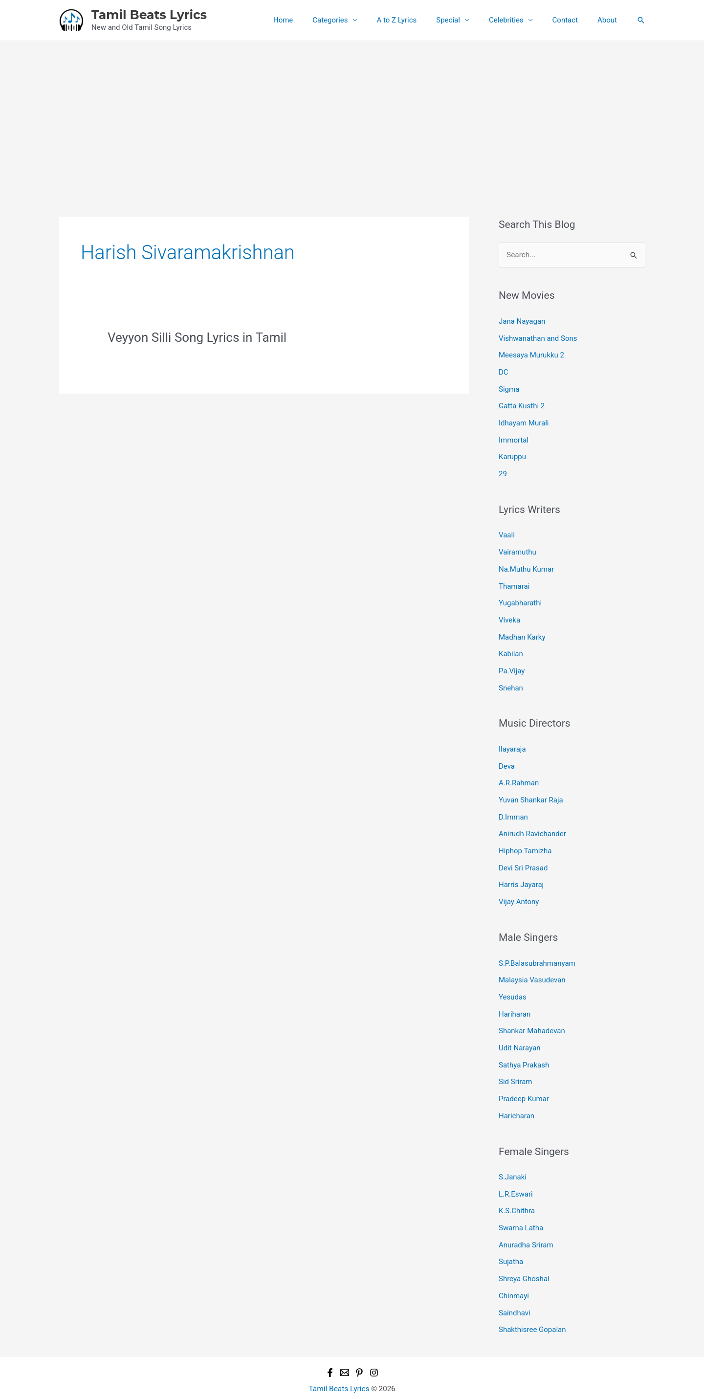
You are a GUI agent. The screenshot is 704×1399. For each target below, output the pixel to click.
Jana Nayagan (522, 320)
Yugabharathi (520, 596)
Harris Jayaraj (521, 871)
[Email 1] (344, 1349)
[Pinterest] (359, 1349)
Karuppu (512, 452)
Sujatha (511, 1241)
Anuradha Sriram (526, 1224)
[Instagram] (374, 1349)
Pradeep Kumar (524, 1081)
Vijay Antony (519, 888)
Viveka (509, 612)
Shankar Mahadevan (532, 1015)
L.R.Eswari (516, 1175)
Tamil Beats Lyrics (149, 14)
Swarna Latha (521, 1208)
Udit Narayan (520, 1031)
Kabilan (511, 646)
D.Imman (513, 805)
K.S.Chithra (517, 1191)
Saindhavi (514, 1290)
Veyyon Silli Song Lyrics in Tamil (197, 337)
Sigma (509, 386)
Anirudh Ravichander (532, 822)
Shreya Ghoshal (524, 1257)
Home (315, 20)
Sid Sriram (515, 1064)
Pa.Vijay (512, 662)
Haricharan (516, 1097)
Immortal (513, 436)
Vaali (507, 530)
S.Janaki (513, 1158)
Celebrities (518, 20)
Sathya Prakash (524, 1048)
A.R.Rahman (519, 772)
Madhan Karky (522, 629)
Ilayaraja (512, 739)
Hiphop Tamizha (525, 838)
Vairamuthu (517, 546)
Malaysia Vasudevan (532, 965)
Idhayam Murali (524, 420)
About (609, 20)
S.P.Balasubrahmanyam (537, 949)
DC (503, 370)
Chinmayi (514, 1274)
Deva (507, 756)
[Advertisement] (352, 114)
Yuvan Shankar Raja (531, 789)
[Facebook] (330, 1349)
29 (503, 469)
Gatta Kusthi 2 (522, 403)
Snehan (511, 678)
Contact (572, 20)
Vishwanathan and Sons (538, 337)
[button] (641, 20)
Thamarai (514, 580)
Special (465, 20)
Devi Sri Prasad (523, 855)
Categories (356, 20)
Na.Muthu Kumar (526, 563)
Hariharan (514, 998)
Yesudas (513, 982)
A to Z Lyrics (419, 20)
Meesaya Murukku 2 (531, 354)
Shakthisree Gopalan (532, 1307)
